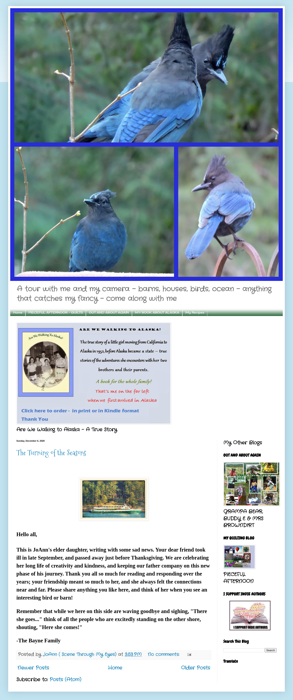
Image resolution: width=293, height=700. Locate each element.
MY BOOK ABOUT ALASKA (157, 312)
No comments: (164, 654)
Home (17, 312)
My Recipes (194, 312)
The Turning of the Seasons (51, 453)
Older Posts (195, 668)
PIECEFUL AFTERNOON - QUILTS (55, 312)
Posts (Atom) (65, 679)
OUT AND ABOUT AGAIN (109, 312)
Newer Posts (33, 668)
